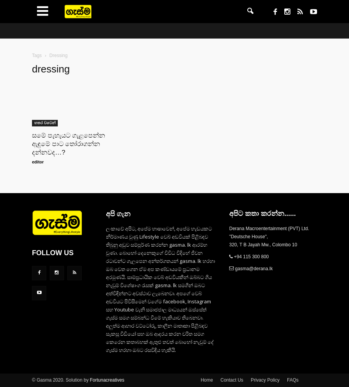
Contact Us (231, 380)
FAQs (293, 380)
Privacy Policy (265, 380)
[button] (250, 11)
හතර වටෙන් (44, 123)
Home (207, 380)
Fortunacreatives (107, 380)
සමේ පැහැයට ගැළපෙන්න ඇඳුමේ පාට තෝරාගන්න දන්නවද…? (68, 144)
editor (38, 162)
